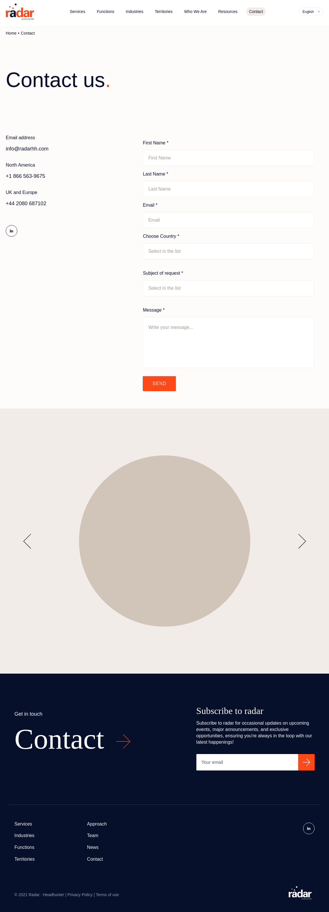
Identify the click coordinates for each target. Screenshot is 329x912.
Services (77, 11)
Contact (256, 11)
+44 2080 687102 (26, 203)
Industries (134, 11)
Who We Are (195, 11)
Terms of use (107, 894)
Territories (163, 11)
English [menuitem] (308, 12)
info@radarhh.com (27, 149)
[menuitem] (311, 12)
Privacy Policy (80, 894)
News (93, 847)
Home (11, 33)
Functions (105, 11)
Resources (228, 11)
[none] (311, 11)
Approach (97, 823)
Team (92, 835)
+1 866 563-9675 (25, 176)
